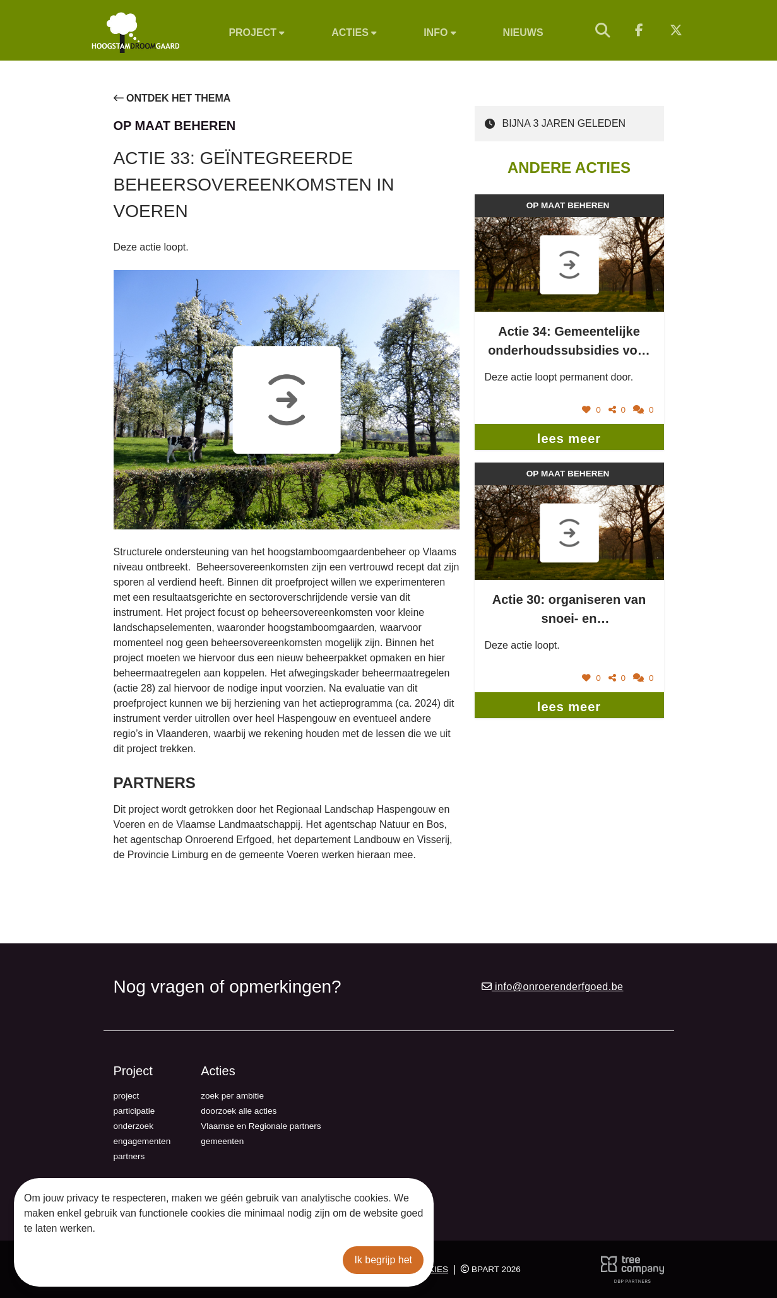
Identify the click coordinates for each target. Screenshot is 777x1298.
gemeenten (222, 1141)
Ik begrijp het (383, 1259)
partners (129, 1156)
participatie (134, 1111)
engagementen (142, 1141)
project (126, 1095)
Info (440, 32)
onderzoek (133, 1126)
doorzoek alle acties (238, 1111)
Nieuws (523, 32)
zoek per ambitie (232, 1095)
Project (256, 32)
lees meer (569, 438)
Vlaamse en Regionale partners (261, 1126)
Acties (354, 32)
